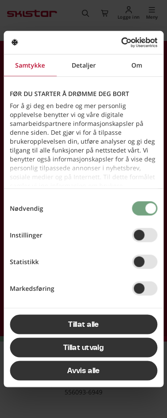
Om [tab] (136, 64)
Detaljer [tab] (84, 64)
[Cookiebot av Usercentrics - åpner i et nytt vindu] (119, 42)
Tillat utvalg (83, 347)
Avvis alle (83, 370)
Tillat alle (83, 324)
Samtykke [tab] (30, 64)
